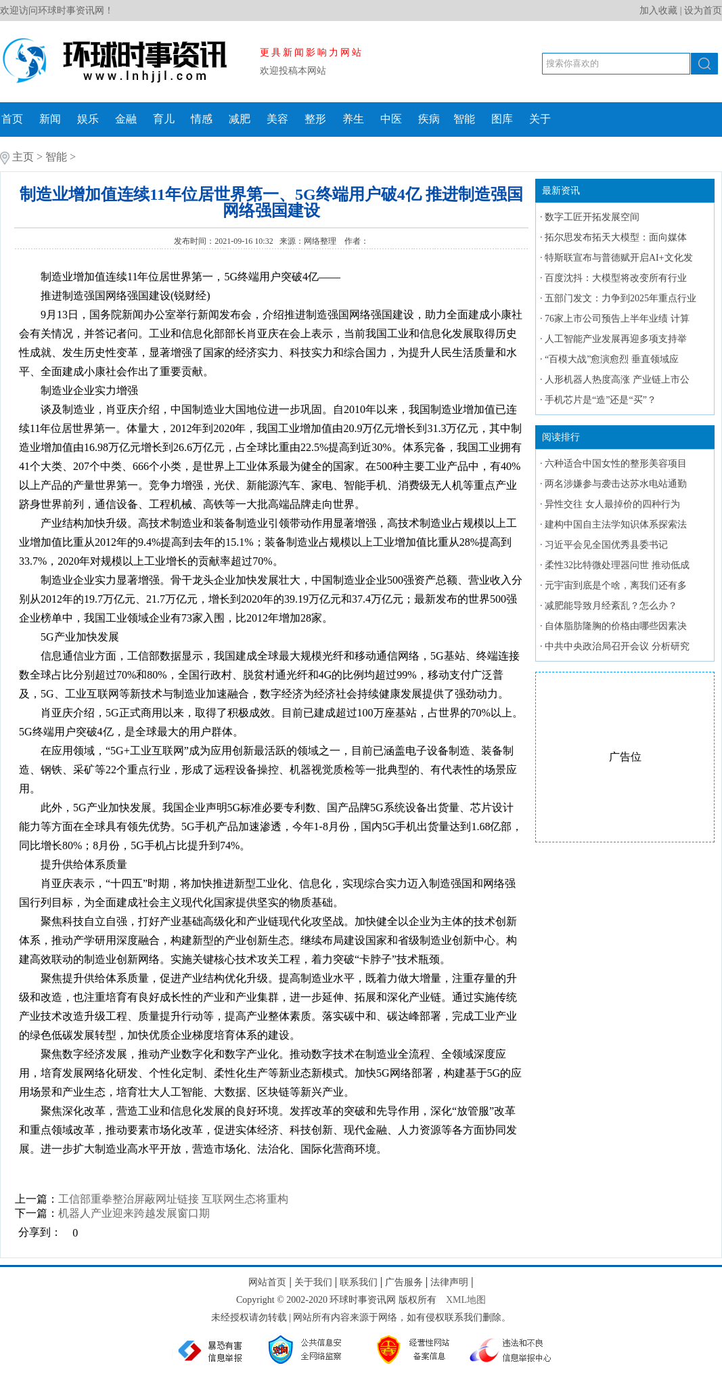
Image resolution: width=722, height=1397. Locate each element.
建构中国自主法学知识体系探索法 (616, 524)
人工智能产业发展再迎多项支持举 (616, 339)
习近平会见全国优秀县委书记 (606, 545)
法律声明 (449, 1282)
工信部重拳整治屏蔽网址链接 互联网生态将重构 (173, 1199)
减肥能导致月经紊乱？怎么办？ (611, 606)
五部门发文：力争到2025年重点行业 (620, 298)
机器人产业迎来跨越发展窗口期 (134, 1213)
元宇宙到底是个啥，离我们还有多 (616, 585)
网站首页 (267, 1282)
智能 (464, 119)
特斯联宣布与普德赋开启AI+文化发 (619, 258)
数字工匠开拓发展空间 (592, 217)
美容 (277, 119)
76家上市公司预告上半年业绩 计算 (617, 319)
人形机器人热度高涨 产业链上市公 (617, 379)
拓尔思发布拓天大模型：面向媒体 (616, 237)
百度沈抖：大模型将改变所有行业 (616, 278)
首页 (12, 119)
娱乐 (88, 119)
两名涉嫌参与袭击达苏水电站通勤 (616, 484)
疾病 (429, 119)
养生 (353, 119)
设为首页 (703, 10)
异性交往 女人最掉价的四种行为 (612, 504)
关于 (540, 119)
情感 (201, 119)
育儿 (164, 119)
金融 (126, 119)
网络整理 (321, 241)
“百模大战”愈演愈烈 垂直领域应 (612, 359)
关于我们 (313, 1282)
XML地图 (466, 1300)
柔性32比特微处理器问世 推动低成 (617, 565)
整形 (315, 119)
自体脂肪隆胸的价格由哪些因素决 (616, 626)
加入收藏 (658, 10)
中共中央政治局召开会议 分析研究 (617, 646)
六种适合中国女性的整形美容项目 (616, 463)
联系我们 (359, 1282)
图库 (502, 119)
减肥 (239, 119)
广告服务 (404, 1282)
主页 (23, 157)
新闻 (50, 119)
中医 (391, 119)
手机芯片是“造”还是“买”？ (600, 400)
